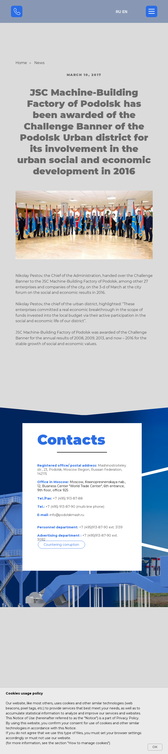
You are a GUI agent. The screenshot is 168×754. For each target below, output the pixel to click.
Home (21, 63)
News (39, 63)
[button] (61, 545)
